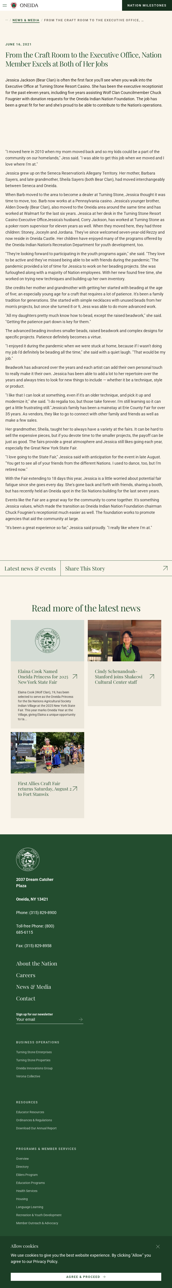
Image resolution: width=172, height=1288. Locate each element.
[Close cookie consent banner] (158, 1246)
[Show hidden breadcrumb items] (6, 20)
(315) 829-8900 (42, 912)
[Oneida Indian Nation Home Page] (24, 5)
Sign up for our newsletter (34, 1014)
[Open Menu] (5, 5)
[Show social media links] (116, 568)
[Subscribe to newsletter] (80, 1019)
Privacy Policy (45, 1261)
